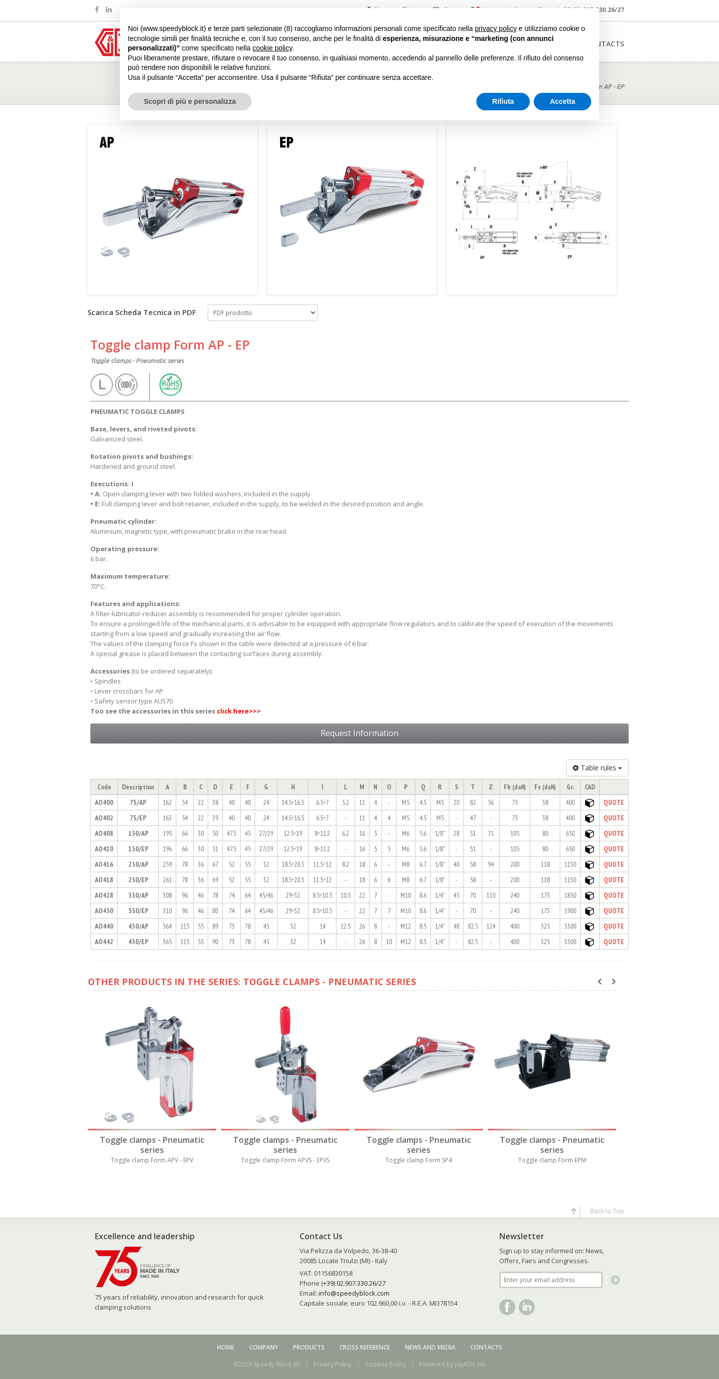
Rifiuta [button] (503, 101)
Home (225, 1347)
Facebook (507, 1307)
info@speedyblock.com (354, 1293)
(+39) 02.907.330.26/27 (353, 1283)
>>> (255, 710)
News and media (430, 1347)
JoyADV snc (470, 1364)
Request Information (359, 732)
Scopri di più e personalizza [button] (190, 101)
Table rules (597, 767)
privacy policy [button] (496, 28)
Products (309, 1347)
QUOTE (614, 802)
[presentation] (599, 982)
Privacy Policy (333, 1364)
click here (233, 710)
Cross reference (365, 1347)
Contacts (486, 1347)
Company (263, 1347)
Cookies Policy (385, 1364)
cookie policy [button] (272, 48)
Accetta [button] (562, 101)
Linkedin (527, 1307)
